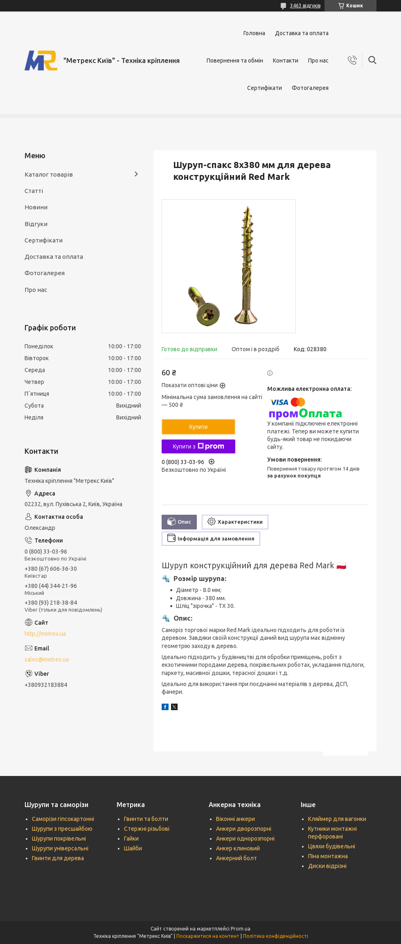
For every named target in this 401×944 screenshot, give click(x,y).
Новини (36, 207)
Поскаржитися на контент (207, 936)
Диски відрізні (327, 866)
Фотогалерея (310, 88)
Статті (34, 190)
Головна (254, 33)
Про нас (318, 60)
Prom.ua (240, 928)
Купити (198, 427)
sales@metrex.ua (47, 659)
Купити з (198, 446)
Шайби (133, 848)
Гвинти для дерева (58, 858)
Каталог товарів (49, 174)
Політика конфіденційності (275, 936)
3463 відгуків (305, 5)
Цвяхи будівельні (331, 846)
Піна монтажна (328, 856)
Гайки (131, 838)
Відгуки (36, 223)
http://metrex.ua (45, 633)
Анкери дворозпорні (243, 828)
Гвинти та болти (146, 819)
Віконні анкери (235, 819)
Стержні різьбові (146, 828)
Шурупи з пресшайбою (62, 828)
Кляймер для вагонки (337, 819)
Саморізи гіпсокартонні (63, 819)
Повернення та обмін (235, 60)
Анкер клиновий (238, 848)
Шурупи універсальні (60, 848)
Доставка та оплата (302, 33)
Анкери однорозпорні (245, 838)
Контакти (285, 60)
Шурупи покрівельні (59, 838)
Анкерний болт (236, 858)
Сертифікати (264, 88)
